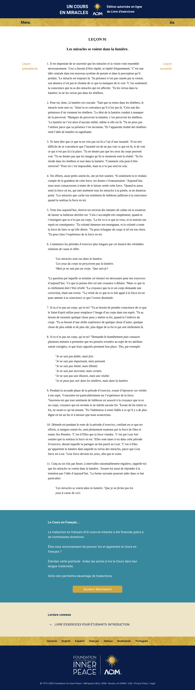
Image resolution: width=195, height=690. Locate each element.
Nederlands (124, 641)
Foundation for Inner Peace (68, 683)
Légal (152, 683)
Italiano (108, 641)
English (66, 641)
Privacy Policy (141, 683)
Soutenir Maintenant (97, 589)
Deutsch (52, 641)
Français (94, 641)
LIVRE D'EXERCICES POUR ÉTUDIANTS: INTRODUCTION (92, 624)
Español (79, 641)
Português (142, 641)
